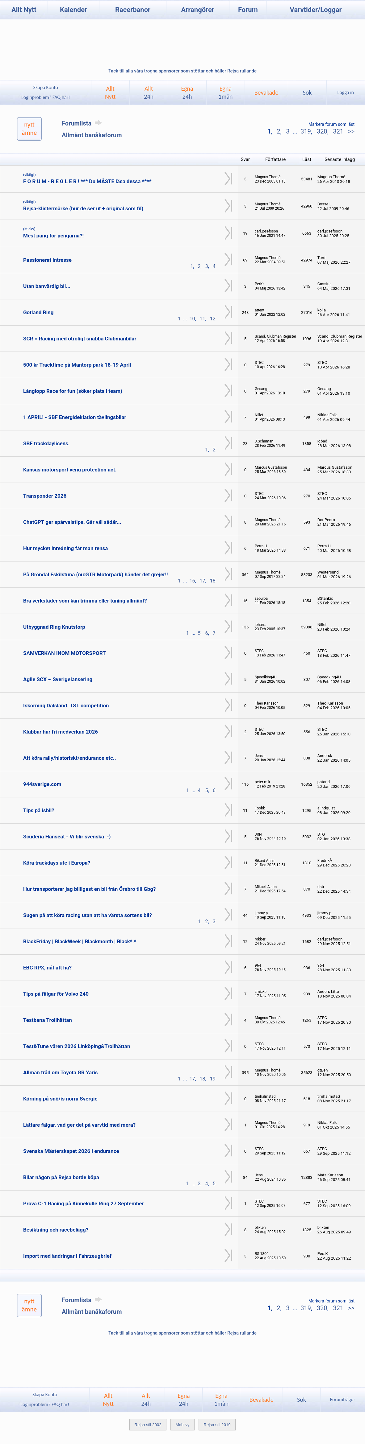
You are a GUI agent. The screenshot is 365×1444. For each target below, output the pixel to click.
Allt (148, 92)
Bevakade (266, 92)
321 (338, 131)
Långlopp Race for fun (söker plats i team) (72, 391)
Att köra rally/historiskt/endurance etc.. (69, 758)
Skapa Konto (45, 87)
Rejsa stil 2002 (147, 1424)
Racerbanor (132, 10)
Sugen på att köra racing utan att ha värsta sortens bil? (87, 915)
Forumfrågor (342, 1399)
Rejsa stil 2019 (216, 1424)
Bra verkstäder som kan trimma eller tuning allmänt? (85, 601)
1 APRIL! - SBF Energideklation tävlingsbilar (74, 417)
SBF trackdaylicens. (46, 443)
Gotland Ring (38, 312)
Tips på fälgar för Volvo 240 (56, 994)
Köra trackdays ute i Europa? (56, 863)
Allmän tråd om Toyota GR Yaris (60, 1072)
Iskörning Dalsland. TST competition (66, 705)
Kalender (73, 10)
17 (202, 581)
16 (192, 581)
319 (305, 131)
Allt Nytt (23, 10)
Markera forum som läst (331, 124)
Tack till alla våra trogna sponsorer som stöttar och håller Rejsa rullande (182, 71)
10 (192, 319)
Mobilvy (182, 1424)
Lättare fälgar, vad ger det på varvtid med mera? (79, 1125)
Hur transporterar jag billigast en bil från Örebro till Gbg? (89, 889)
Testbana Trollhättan (47, 1020)
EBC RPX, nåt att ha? (47, 968)
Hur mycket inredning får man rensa (65, 548)
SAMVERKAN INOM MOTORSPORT (64, 653)
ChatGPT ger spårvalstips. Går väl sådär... (72, 522)
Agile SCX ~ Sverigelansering (57, 679)
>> (350, 131)
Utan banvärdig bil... (46, 286)
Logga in (346, 92)
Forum (248, 10)
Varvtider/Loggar (316, 10)
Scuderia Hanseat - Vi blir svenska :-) (67, 836)
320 (322, 131)
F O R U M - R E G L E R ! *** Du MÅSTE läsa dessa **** (87, 181)
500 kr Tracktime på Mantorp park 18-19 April (77, 365)
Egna (187, 92)
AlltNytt (110, 92)
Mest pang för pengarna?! (53, 235)
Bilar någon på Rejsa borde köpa (61, 1177)
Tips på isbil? (38, 810)
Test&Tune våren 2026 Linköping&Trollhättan (76, 1046)
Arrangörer (197, 10)
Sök (307, 92)
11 (202, 319)
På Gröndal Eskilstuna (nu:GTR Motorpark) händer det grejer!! (95, 574)
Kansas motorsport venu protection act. (70, 470)
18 (213, 581)
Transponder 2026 (44, 496)
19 (213, 1079)
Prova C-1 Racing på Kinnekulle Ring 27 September (83, 1203)
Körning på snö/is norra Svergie (60, 1099)
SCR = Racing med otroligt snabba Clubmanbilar (79, 338)
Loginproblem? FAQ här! (45, 97)
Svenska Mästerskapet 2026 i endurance (71, 1151)
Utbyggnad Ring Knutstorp (54, 627)
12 (213, 319)
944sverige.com (42, 784)
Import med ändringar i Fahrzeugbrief (67, 1256)
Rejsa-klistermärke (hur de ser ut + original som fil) (83, 208)
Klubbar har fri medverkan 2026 (60, 732)
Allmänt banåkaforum (92, 135)
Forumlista (83, 123)
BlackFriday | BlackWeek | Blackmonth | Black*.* (79, 941)
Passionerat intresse (47, 260)
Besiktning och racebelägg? (55, 1230)
